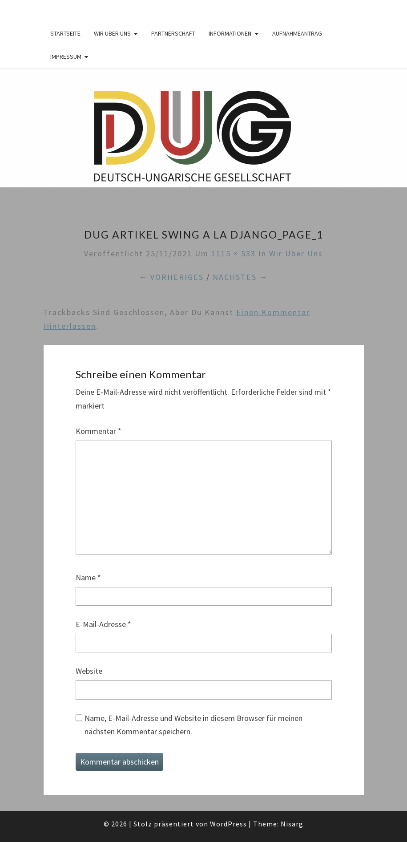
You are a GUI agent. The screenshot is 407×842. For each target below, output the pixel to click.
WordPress (228, 823)
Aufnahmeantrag (297, 33)
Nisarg (292, 823)
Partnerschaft (173, 33)
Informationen (230, 33)
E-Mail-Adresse (103, 624)
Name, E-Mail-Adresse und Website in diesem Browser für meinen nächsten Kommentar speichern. (193, 725)
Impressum (65, 57)
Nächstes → (240, 277)
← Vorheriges (171, 277)
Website (89, 671)
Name (88, 577)
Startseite (65, 33)
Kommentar (98, 431)
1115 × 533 (233, 253)
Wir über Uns (112, 33)
